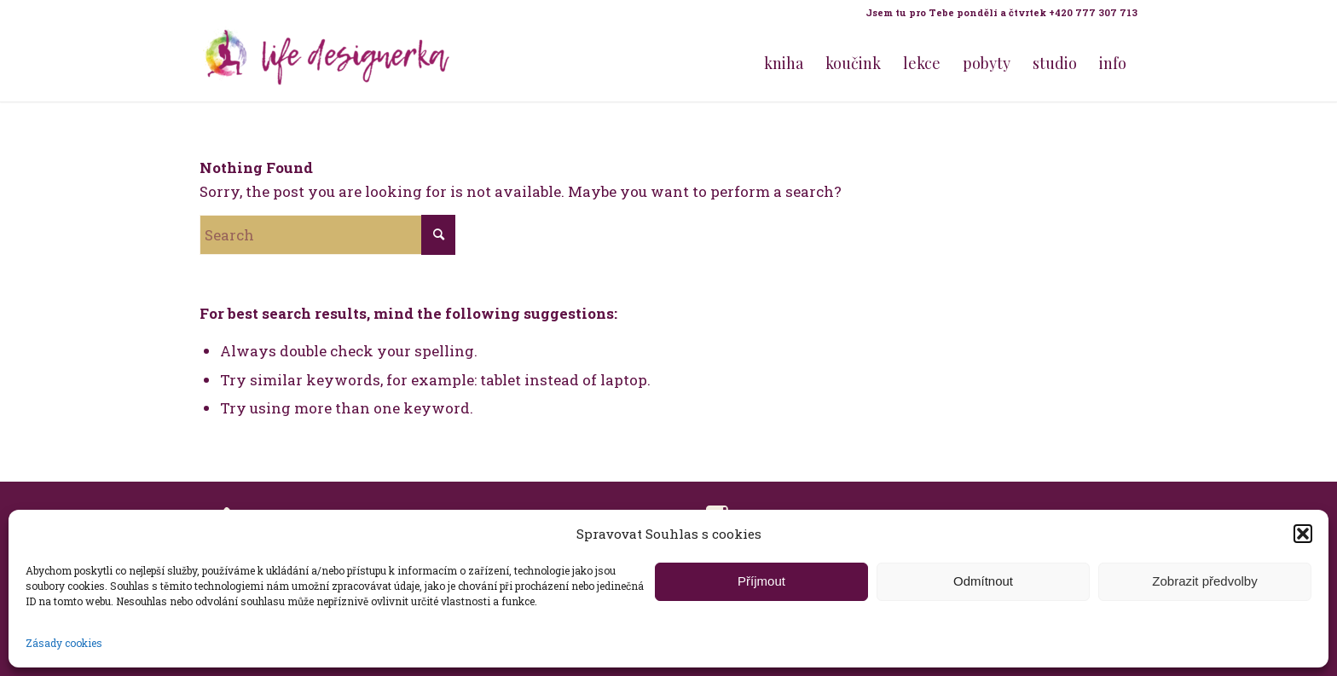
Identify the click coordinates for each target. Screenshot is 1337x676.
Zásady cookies (64, 643)
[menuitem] (997, 13)
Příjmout (761, 581)
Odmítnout (983, 581)
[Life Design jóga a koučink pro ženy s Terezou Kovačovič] (327, 63)
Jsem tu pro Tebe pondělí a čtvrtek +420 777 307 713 (1001, 12)
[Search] (327, 235)
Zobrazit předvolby (1204, 581)
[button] (1302, 533)
